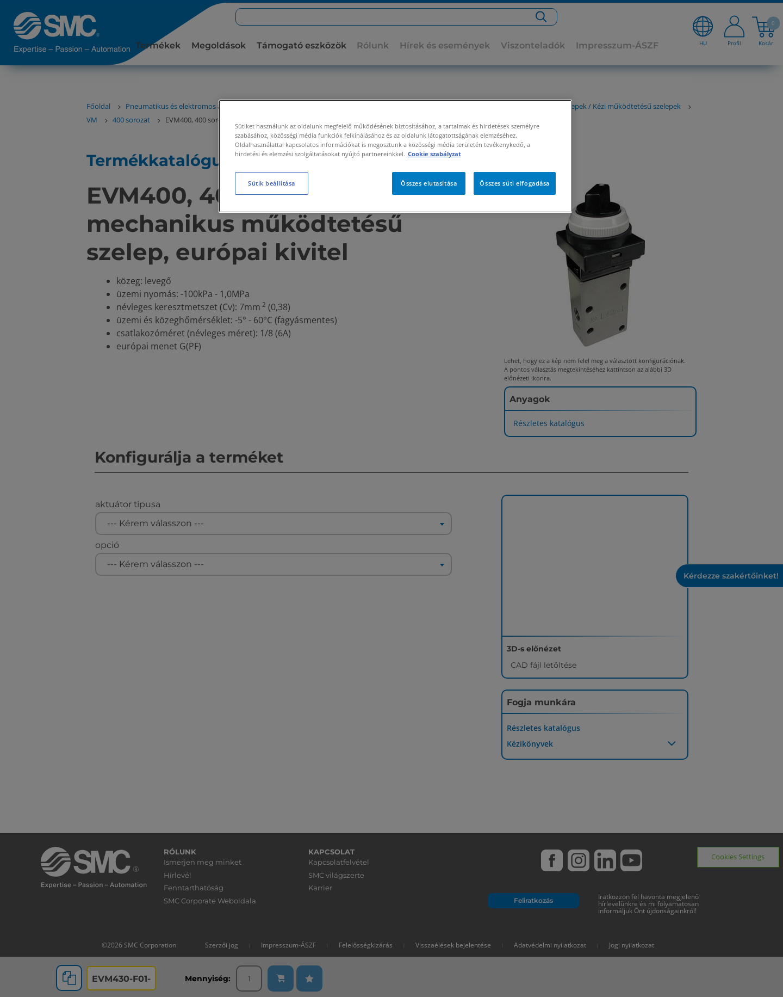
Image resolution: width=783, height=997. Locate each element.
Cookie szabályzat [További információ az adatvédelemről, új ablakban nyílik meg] (434, 154)
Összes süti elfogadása (515, 183)
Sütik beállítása (271, 183)
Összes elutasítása (429, 183)
